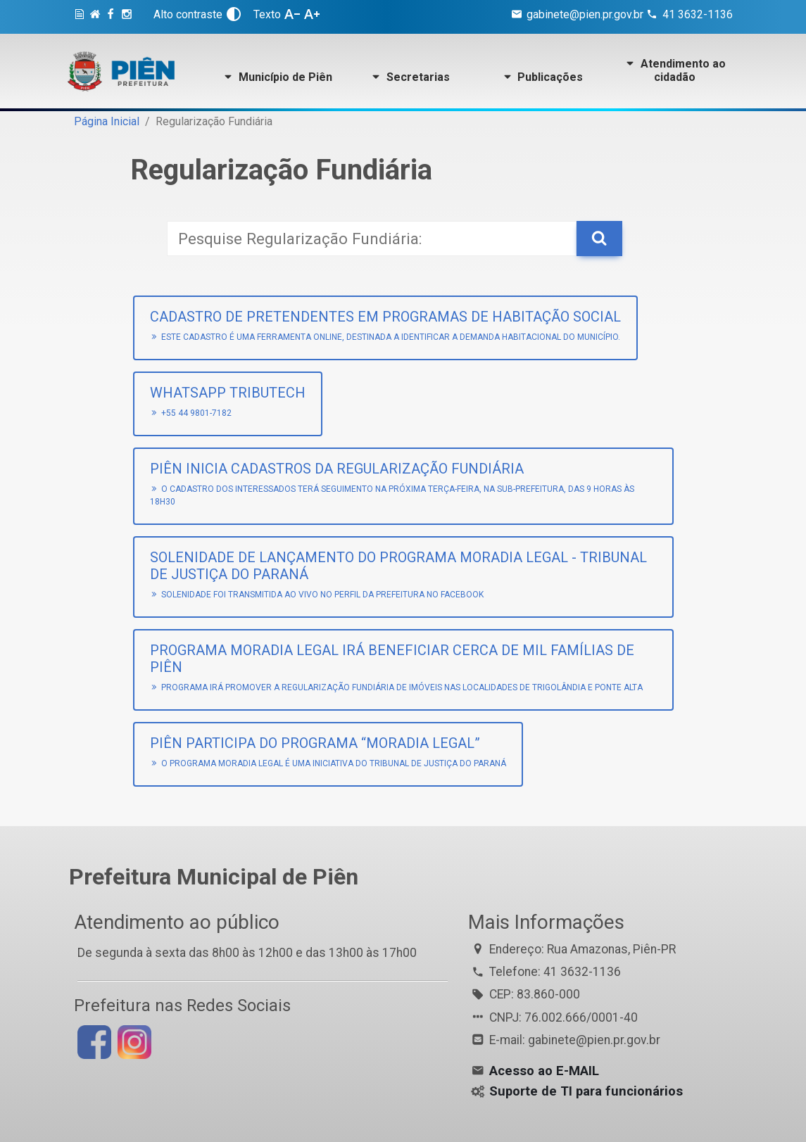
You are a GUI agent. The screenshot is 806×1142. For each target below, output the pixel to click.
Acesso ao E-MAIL (544, 1071)
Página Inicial (106, 121)
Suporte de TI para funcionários (586, 1091)
